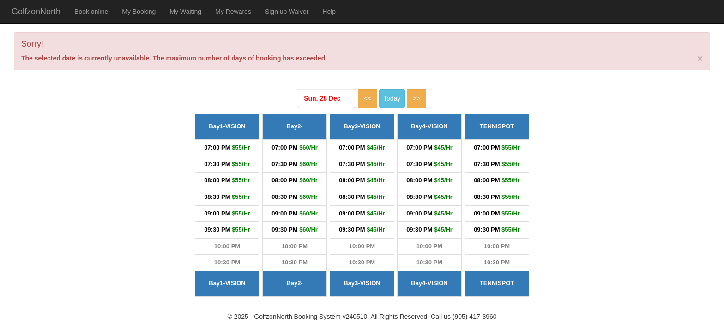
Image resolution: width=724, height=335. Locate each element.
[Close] (700, 58)
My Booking (139, 11)
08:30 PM (217, 196)
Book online (91, 11)
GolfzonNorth (36, 11)
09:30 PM (217, 229)
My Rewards (233, 11)
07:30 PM (217, 164)
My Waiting (185, 11)
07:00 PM (217, 147)
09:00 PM (217, 213)
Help (329, 11)
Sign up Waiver (286, 11)
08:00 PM (217, 180)
